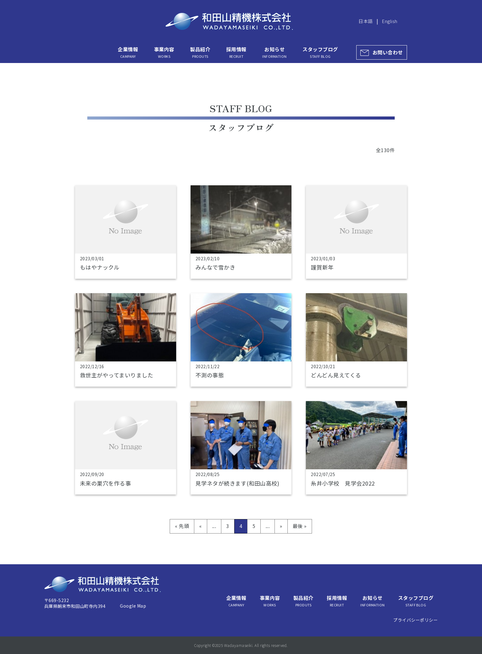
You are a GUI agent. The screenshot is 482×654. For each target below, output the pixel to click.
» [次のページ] (281, 526)
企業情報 (128, 52)
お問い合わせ (388, 52)
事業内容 (164, 52)
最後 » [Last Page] (300, 526)
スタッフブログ (320, 52)
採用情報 (236, 52)
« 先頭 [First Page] (182, 526)
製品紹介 (200, 52)
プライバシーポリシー (415, 620)
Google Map (133, 606)
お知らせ (274, 52)
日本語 (365, 21)
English (389, 21)
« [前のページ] (200, 526)
